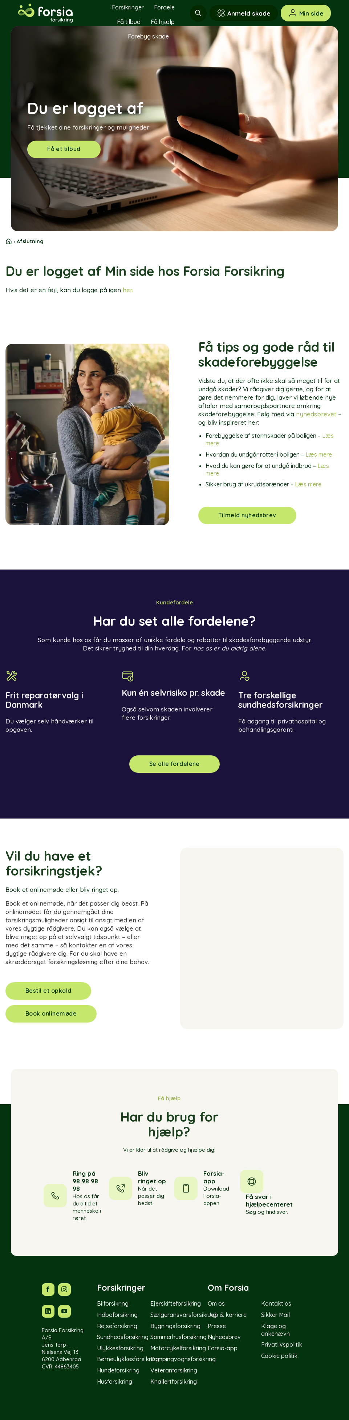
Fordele (164, 7)
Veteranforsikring (173, 1370)
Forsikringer (128, 7)
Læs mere (318, 454)
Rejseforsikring (117, 1326)
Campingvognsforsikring (183, 1359)
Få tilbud (129, 21)
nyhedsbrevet (316, 414)
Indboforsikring (117, 1314)
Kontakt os (276, 1303)
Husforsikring (114, 1381)
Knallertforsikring (173, 1381)
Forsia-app (223, 1348)
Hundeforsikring (118, 1370)
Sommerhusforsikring (178, 1337)
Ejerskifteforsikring (175, 1303)
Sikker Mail (275, 1314)
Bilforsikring (113, 1303)
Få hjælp (163, 21)
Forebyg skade (148, 36)
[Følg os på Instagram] (64, 1289)
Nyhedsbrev (224, 1337)
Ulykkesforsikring (120, 1348)
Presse (217, 1326)
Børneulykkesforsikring (128, 1359)
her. (128, 290)
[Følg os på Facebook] (48, 1289)
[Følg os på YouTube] (64, 1311)
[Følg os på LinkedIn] (48, 1311)
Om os (216, 1303)
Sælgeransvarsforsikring (183, 1314)
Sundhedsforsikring (123, 1337)
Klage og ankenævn (275, 1329)
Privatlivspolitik (281, 1344)
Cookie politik (279, 1355)
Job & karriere (227, 1314)
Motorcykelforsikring (178, 1348)
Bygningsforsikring (175, 1326)
